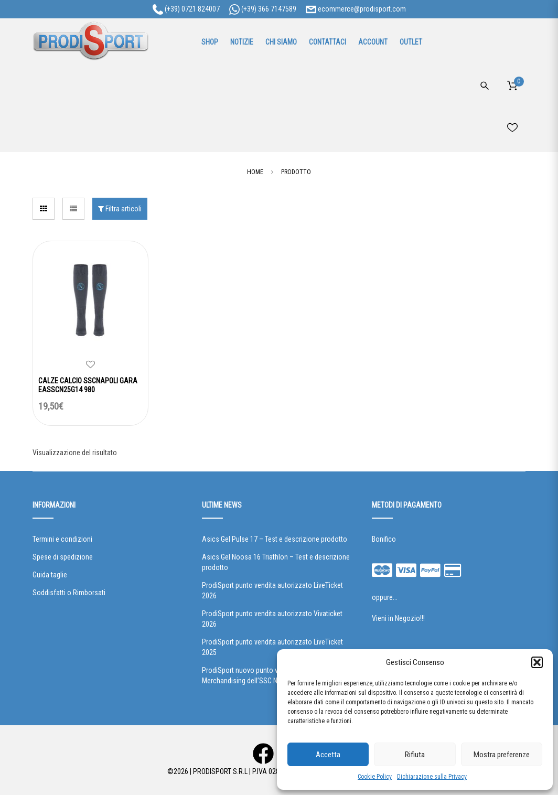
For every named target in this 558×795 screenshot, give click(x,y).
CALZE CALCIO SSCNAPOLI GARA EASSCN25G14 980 (87, 385)
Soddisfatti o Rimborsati (69, 592)
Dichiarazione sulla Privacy (432, 776)
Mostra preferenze (502, 754)
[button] (537, 662)
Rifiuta (415, 754)
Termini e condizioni (62, 539)
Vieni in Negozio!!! (398, 618)
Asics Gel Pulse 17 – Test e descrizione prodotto (274, 539)
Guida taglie (50, 575)
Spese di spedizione (63, 557)
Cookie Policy (375, 776)
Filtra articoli (120, 209)
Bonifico (384, 539)
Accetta (328, 754)
